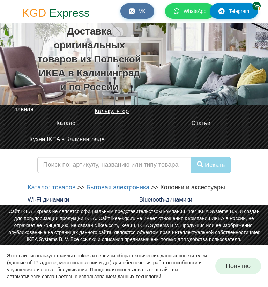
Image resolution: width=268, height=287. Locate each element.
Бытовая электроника (117, 187)
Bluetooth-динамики (165, 199)
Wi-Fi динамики (48, 199)
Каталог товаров (51, 187)
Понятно (238, 266)
